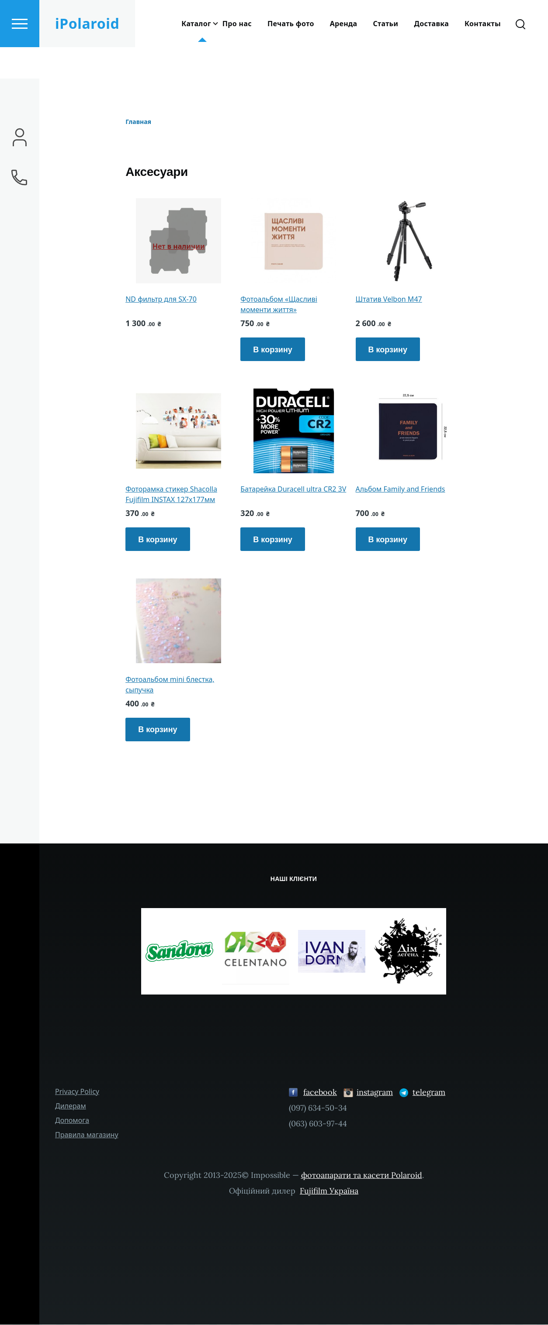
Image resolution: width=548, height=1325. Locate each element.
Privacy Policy (77, 1092)
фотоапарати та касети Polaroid (361, 1175)
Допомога (72, 1120)
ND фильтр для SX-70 (161, 299)
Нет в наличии (179, 246)
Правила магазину (86, 1135)
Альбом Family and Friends (400, 489)
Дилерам (70, 1106)
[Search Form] (520, 55)
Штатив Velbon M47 (389, 299)
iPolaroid (87, 54)
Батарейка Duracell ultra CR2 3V (293, 489)
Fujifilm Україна (329, 1191)
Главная (138, 122)
